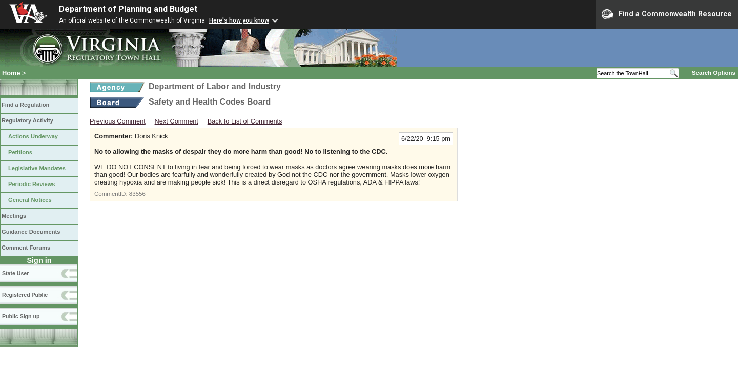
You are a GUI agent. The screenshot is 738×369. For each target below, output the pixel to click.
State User (15, 273)
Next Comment (176, 121)
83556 (137, 194)
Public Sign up (20, 316)
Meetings (14, 216)
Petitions (20, 152)
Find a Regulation (25, 104)
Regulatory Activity (27, 120)
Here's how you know (239, 20)
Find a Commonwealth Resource (667, 14)
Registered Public (25, 295)
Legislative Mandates (37, 168)
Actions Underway (33, 136)
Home (11, 73)
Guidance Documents (31, 232)
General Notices (30, 200)
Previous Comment (118, 121)
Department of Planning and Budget (128, 9)
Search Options (713, 73)
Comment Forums (26, 247)
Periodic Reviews (31, 184)
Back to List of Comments (245, 121)
